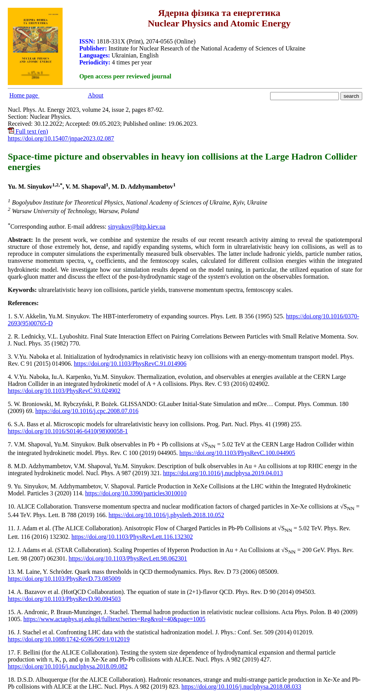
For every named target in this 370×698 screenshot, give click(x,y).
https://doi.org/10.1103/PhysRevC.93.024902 (64, 390)
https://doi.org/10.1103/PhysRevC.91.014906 (130, 363)
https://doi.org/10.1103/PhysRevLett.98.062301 (127, 558)
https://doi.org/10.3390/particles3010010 (136, 493)
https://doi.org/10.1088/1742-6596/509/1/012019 (69, 639)
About (95, 95)
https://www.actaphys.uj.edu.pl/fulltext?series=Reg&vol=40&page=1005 (114, 619)
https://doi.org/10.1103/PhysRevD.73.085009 (64, 578)
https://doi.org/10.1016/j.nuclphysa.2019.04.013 (223, 473)
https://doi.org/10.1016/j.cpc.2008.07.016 (86, 411)
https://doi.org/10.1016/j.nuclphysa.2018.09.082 (67, 666)
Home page (24, 95)
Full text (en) (28, 131)
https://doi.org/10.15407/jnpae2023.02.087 (61, 138)
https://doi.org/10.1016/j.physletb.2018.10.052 (166, 515)
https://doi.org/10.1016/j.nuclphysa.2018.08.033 (241, 686)
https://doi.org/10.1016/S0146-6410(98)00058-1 (68, 431)
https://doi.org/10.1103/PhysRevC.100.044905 (237, 453)
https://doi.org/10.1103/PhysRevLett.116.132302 (132, 536)
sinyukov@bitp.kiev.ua (137, 226)
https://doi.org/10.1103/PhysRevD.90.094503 (64, 599)
